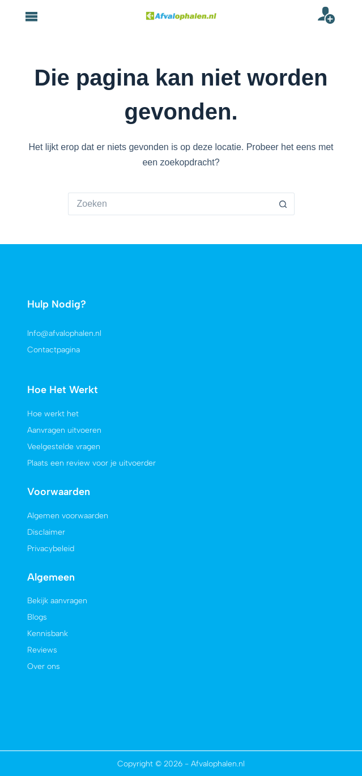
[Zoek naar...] (170, 204)
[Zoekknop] (283, 204)
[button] (32, 16)
